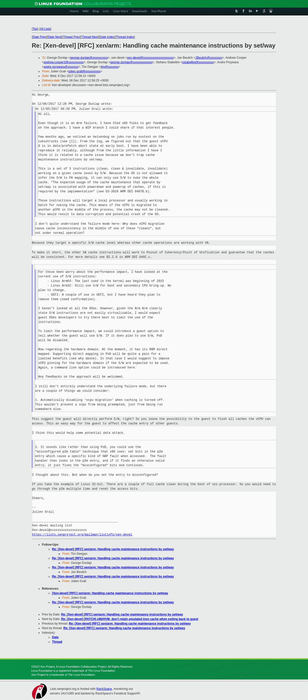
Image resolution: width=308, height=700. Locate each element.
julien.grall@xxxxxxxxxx (84, 71)
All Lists (45, 29)
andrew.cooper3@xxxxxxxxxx (64, 62)
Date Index (107, 37)
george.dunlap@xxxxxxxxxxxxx (131, 62)
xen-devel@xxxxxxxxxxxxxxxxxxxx (150, 57)
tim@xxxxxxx (109, 67)
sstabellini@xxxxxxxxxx (198, 62)
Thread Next (89, 37)
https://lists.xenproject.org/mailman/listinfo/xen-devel (82, 534)
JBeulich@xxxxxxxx (208, 57)
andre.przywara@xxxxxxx (61, 67)
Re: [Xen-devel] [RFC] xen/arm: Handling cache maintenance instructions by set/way (113, 549)
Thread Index (125, 37)
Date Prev (39, 37)
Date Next (54, 37)
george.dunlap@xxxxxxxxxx (89, 57)
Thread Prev (71, 37)
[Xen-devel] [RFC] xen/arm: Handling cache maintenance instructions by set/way (110, 593)
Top (35, 29)
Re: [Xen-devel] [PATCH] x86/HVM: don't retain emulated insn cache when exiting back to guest (129, 619)
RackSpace (104, 689)
